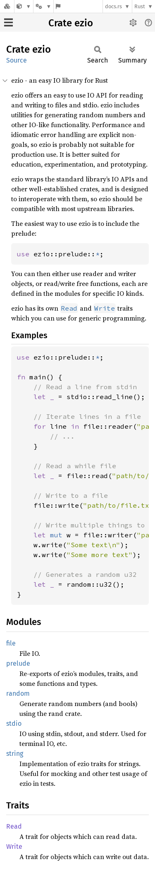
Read (14, 826)
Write (14, 846)
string (14, 753)
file (11, 643)
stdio (13, 723)
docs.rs (113, 6)
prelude (18, 663)
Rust (139, 6)
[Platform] (43, 6)
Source (16, 60)
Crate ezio (70, 23)
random (18, 693)
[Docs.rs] (7, 6)
